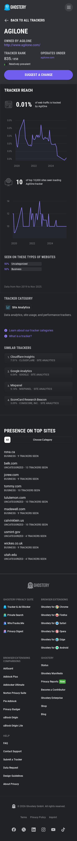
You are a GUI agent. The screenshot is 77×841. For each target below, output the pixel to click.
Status (44, 665)
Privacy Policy (38, 817)
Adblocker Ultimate (13, 684)
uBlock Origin (10, 717)
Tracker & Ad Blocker (16, 607)
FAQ (5, 743)
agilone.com (47, 57)
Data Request (10, 767)
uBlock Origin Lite (13, 725)
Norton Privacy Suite (14, 693)
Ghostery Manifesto (52, 673)
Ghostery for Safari (53, 623)
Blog (43, 714)
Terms (23, 817)
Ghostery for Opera (53, 631)
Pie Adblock (9, 701)
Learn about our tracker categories (28, 330)
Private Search (13, 615)
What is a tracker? (18, 336)
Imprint (53, 817)
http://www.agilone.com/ (22, 45)
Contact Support (12, 751)
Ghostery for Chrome (54, 607)
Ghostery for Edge (53, 639)
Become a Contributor (53, 689)
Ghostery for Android (54, 647)
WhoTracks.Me (13, 623)
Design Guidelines (13, 775)
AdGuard (8, 668)
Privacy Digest (13, 631)
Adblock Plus (10, 676)
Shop (44, 706)
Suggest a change (39, 75)
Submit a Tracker (12, 759)
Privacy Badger (11, 709)
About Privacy (11, 784)
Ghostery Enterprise (52, 698)
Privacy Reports (53, 682)
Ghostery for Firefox (54, 615)
